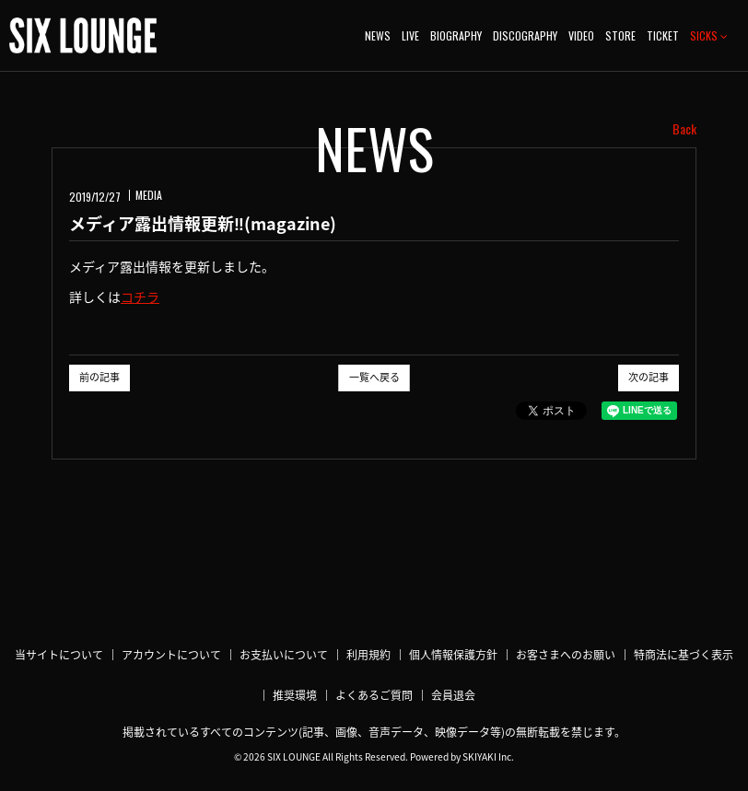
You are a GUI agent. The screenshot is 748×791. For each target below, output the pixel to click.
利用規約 (368, 654)
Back (684, 129)
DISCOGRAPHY (525, 35)
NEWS (378, 35)
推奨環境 (295, 695)
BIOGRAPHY (456, 35)
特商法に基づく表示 (683, 654)
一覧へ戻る (374, 377)
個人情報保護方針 (453, 654)
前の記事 (99, 377)
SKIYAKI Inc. (488, 756)
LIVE (410, 35)
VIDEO (581, 35)
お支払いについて (284, 654)
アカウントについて (171, 654)
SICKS (709, 35)
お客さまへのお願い (565, 654)
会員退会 (453, 695)
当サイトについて (59, 654)
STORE (620, 35)
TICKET (663, 35)
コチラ (140, 296)
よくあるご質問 (374, 695)
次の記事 (648, 377)
